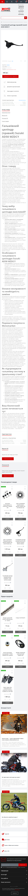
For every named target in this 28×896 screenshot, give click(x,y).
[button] (11, 1)
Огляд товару (6, 109)
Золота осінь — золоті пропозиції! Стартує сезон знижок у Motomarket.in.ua (12, 739)
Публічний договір (11, 82)
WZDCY (8, 65)
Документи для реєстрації (13, 86)
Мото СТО (6, 851)
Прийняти (15, 893)
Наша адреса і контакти (13, 91)
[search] (25, 17)
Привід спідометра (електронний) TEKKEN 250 (20, 654)
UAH (21, 1)
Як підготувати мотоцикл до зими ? (11, 777)
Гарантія (7, 834)
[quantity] (7, 516)
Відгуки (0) (4, 115)
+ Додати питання (7, 475)
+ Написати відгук (7, 458)
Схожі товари (5, 121)
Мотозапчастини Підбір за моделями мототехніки (13, 22)
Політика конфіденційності (12, 867)
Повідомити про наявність (10, 76)
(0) (12, 61)
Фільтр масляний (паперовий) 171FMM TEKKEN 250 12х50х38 (7, 654)
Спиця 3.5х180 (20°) (20, 617)
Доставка (7, 839)
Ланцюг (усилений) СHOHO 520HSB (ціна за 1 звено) (8, 619)
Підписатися (22, 864)
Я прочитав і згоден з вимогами (13, 867)
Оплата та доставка (12, 95)
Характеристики (6, 112)
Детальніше (17, 889)
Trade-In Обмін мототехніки (11, 845)
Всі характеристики (22, 100)
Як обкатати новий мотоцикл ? (10, 817)
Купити (7, 519)
